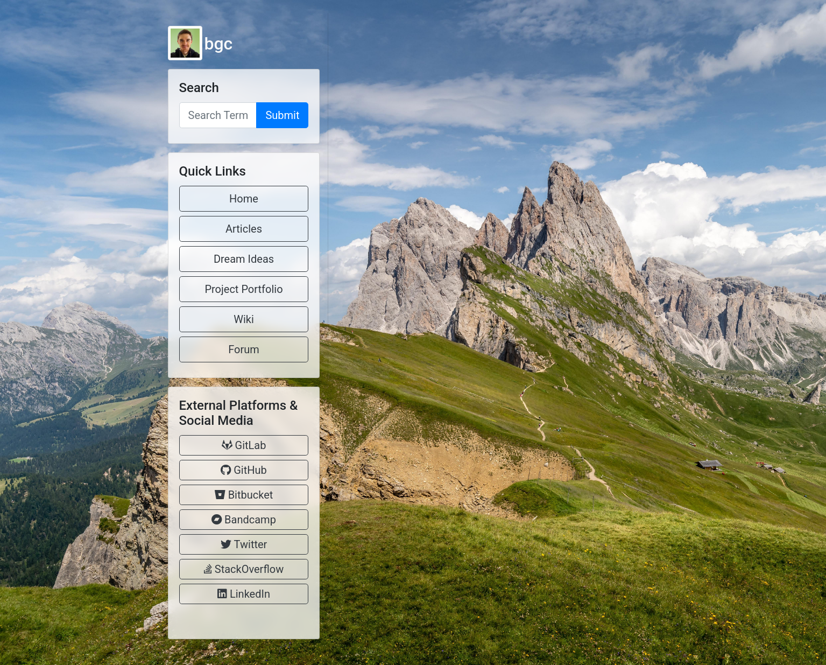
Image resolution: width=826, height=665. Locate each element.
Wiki (244, 319)
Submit (282, 115)
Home (243, 198)
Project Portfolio (243, 289)
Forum (243, 349)
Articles (243, 228)
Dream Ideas (244, 259)
